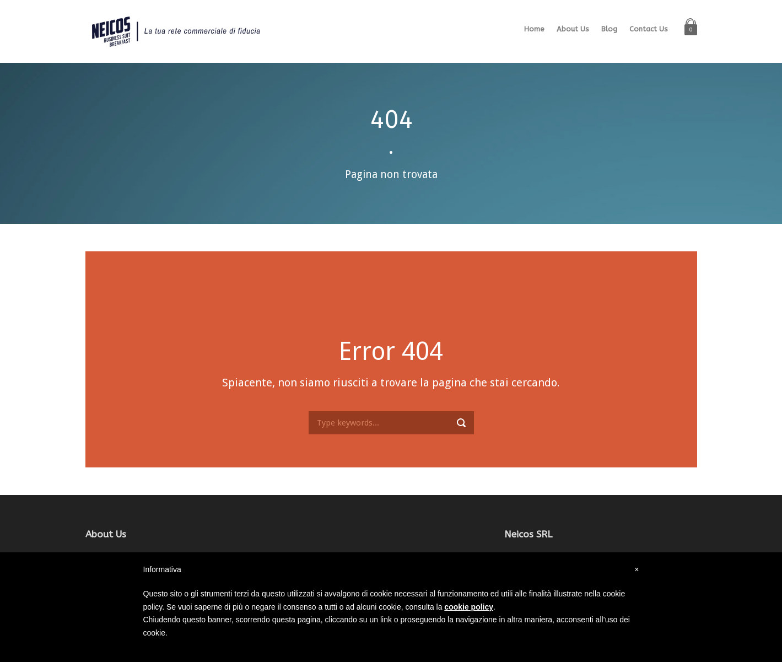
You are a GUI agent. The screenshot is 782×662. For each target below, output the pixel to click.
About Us (573, 29)
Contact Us (648, 29)
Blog (609, 29)
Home (534, 29)
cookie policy (468, 606)
